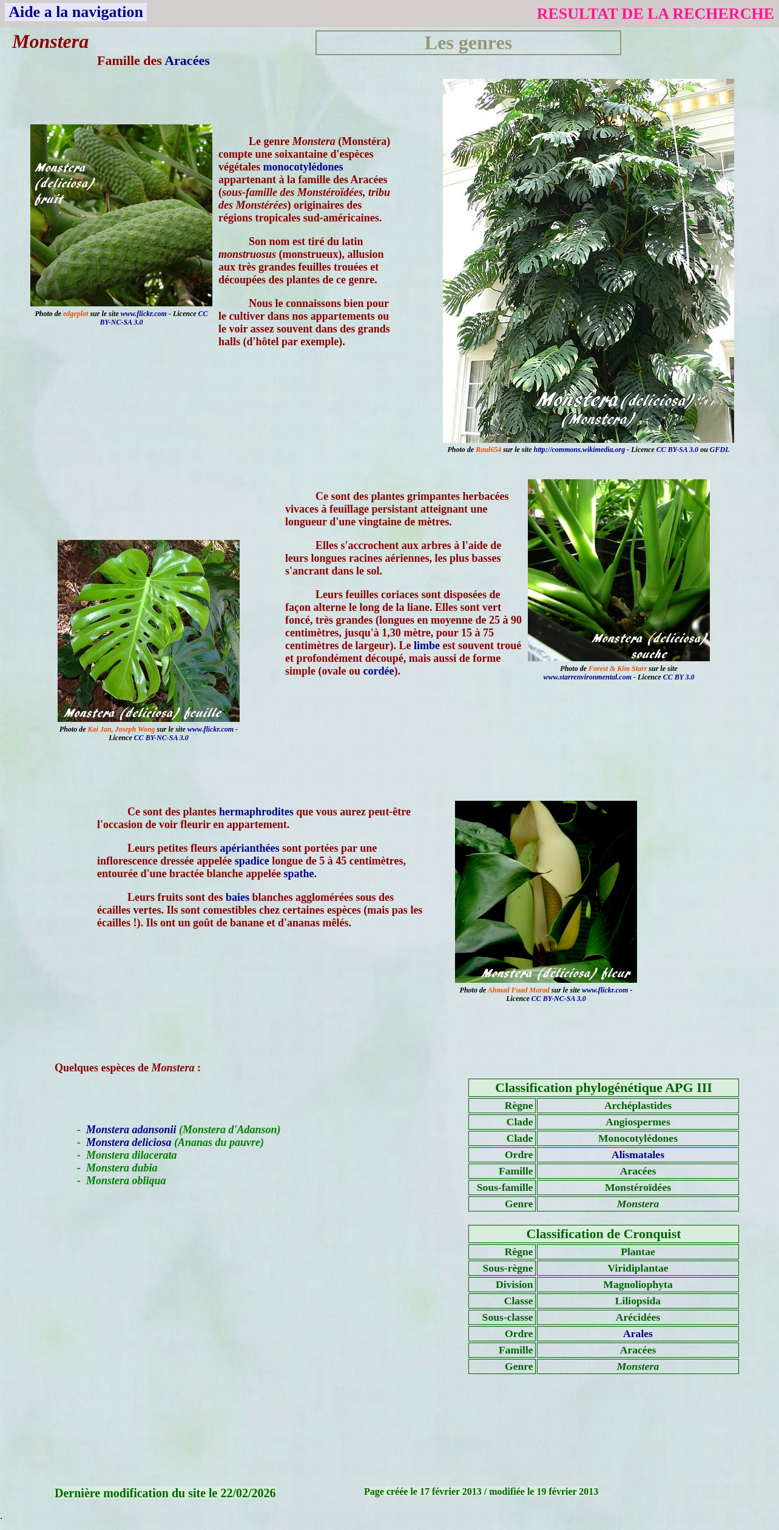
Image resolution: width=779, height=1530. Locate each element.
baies (237, 897)
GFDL (720, 449)
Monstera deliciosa (129, 1142)
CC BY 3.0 (679, 677)
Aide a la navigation (75, 12)
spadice (252, 861)
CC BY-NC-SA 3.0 (161, 737)
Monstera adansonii (131, 1130)
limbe (427, 645)
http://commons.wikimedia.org (580, 449)
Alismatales (638, 1154)
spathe (298, 874)
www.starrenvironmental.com (587, 677)
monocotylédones (303, 167)
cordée (378, 671)
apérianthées (249, 848)
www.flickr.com (144, 313)
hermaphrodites (256, 812)
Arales (638, 1333)
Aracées (187, 60)
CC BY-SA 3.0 (677, 449)
